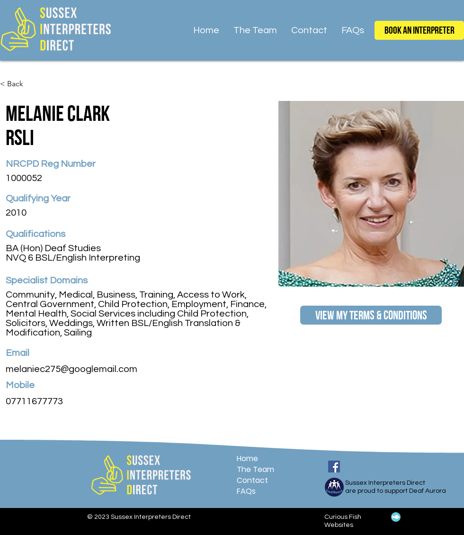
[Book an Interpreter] (419, 30)
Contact (252, 480)
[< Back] (18, 84)
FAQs (246, 491)
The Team (255, 469)
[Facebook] (334, 466)
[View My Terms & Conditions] (371, 315)
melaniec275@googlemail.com (71, 369)
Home (247, 458)
